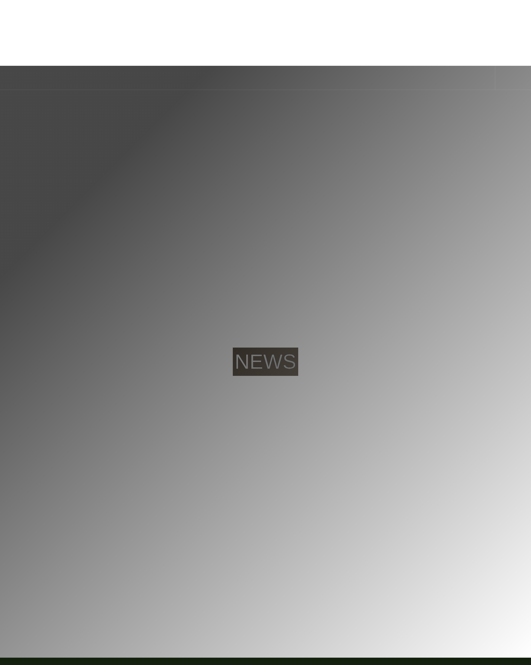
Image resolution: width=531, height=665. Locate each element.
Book (510, 45)
